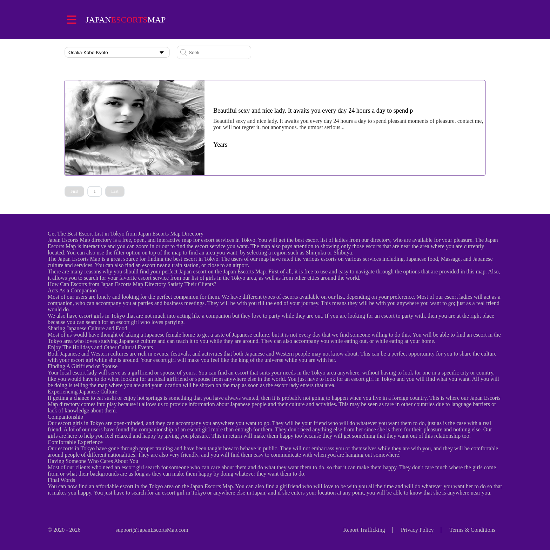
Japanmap (126, 19)
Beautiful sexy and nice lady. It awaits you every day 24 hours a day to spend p (313, 110)
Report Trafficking (364, 530)
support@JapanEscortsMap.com (151, 530)
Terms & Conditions (472, 530)
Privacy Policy (417, 530)
